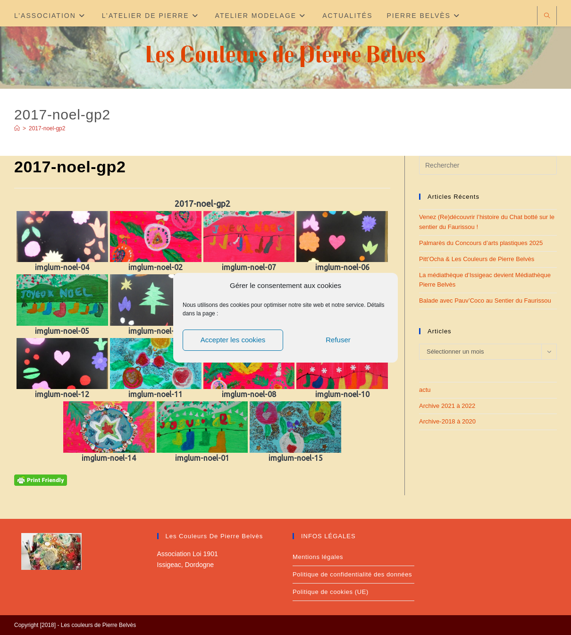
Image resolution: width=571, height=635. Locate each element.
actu (425, 389)
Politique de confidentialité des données (352, 574)
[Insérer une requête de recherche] (488, 165)
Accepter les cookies (233, 340)
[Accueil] (17, 128)
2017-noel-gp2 (47, 128)
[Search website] (547, 16)
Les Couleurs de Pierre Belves (285, 54)
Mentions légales (318, 556)
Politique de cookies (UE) (331, 591)
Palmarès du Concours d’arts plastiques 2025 (481, 242)
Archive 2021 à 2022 (447, 405)
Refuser (338, 340)
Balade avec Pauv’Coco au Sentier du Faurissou (485, 300)
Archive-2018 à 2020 (447, 421)
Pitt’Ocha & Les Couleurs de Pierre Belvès (476, 258)
